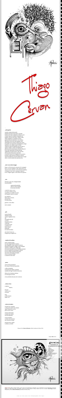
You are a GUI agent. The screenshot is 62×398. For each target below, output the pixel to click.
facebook (50, 334)
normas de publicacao (52, 332)
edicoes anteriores (51, 333)
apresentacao (51, 328)
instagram (50, 335)
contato (49, 331)
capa (49, 327)
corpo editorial (51, 329)
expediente (50, 330)
